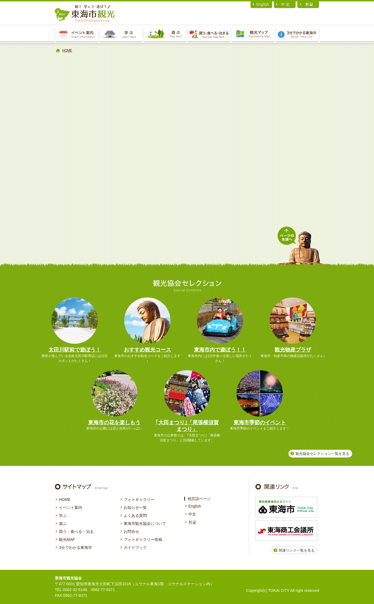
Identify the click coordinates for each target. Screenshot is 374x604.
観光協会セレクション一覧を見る (322, 454)
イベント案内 (70, 507)
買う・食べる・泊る (76, 531)
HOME (67, 50)
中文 (192, 514)
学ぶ (63, 515)
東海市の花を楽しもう (114, 422)
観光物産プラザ (293, 350)
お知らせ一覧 (135, 507)
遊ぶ (63, 523)
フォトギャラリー (139, 499)
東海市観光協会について (145, 523)
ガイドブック (135, 547)
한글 (192, 522)
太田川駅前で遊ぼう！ (74, 350)
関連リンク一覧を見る (297, 550)
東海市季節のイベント (260, 422)
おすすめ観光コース (147, 350)
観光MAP (67, 539)
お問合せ (131, 531)
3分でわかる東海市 (75, 547)
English (194, 506)
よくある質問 (135, 515)
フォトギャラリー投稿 (143, 539)
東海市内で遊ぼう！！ (220, 350)
